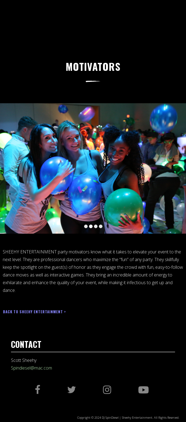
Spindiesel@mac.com (31, 368)
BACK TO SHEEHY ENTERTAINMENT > (34, 311)
